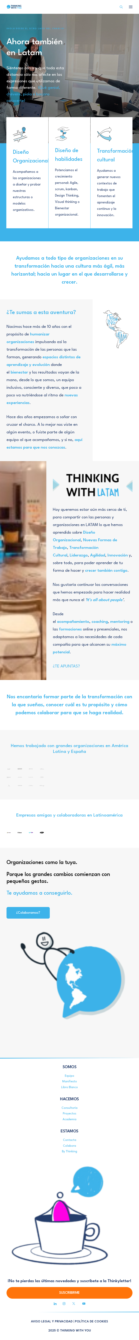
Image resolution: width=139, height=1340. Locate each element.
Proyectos (69, 1113)
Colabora (69, 1145)
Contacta (69, 1140)
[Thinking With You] (14, 7)
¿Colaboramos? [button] (28, 912)
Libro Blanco (69, 1087)
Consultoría (69, 1108)
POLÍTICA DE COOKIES (91, 1321)
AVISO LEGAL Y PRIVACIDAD (52, 1321)
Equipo (69, 1075)
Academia (69, 1119)
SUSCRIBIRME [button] (69, 1292)
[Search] (119, 7)
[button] (55, 1304)
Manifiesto (69, 1081)
